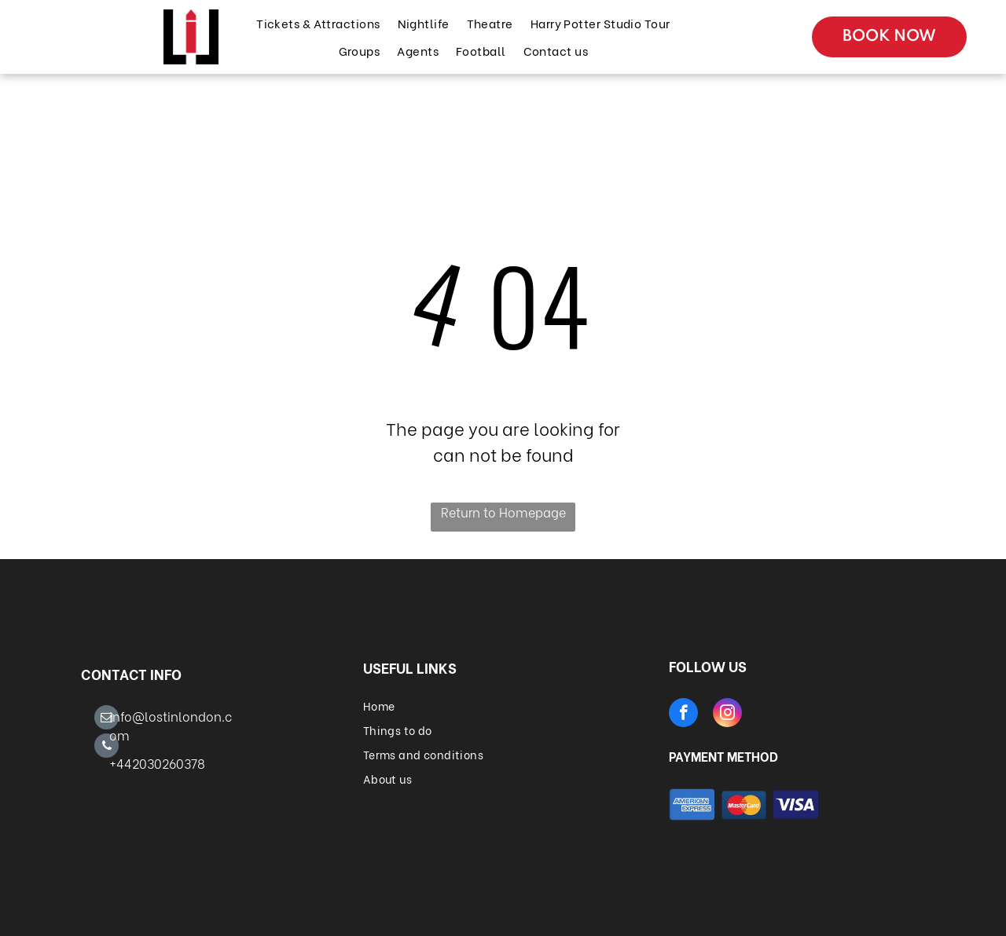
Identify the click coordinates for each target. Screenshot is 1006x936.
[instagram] (727, 714)
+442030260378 (157, 763)
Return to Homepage (503, 512)
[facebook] (683, 714)
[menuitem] (317, 23)
